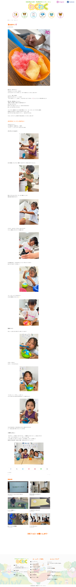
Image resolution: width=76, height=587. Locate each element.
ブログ (10, 472)
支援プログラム (35, 572)
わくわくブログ (35, 564)
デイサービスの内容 (36, 566)
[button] (11, 469)
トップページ (34, 561)
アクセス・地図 (35, 577)
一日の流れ (34, 569)
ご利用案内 (34, 574)
